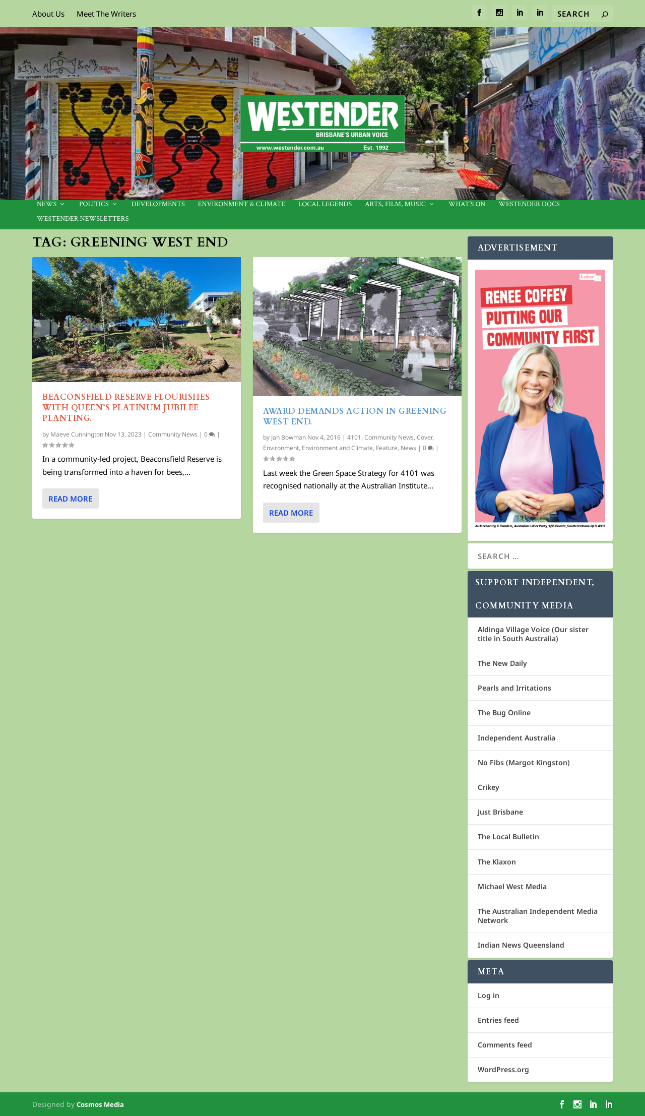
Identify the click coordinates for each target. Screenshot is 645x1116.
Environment (281, 448)
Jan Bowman (288, 436)
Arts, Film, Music (395, 204)
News (46, 204)
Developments (158, 204)
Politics (94, 204)
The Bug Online (504, 712)
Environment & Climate (241, 204)
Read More (70, 498)
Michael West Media (512, 886)
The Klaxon (497, 861)
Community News (173, 434)
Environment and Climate (337, 448)
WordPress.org (503, 1069)
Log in (488, 995)
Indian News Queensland (521, 945)
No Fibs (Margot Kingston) (524, 762)
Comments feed (505, 1044)
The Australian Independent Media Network (538, 915)
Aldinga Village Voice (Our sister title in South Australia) (533, 634)
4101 (354, 436)
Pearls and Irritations (514, 688)
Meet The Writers (106, 14)
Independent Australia (516, 737)
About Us (48, 14)
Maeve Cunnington (76, 434)
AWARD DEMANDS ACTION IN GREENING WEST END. (354, 416)
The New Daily (502, 663)
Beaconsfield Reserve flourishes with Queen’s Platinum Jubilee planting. (126, 408)
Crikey (488, 787)
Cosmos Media (100, 1104)
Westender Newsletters (82, 219)
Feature (387, 448)
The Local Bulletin (508, 836)
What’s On (467, 204)
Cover (424, 436)
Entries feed (498, 1020)
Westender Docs (528, 204)
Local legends (325, 204)
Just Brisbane (500, 812)
